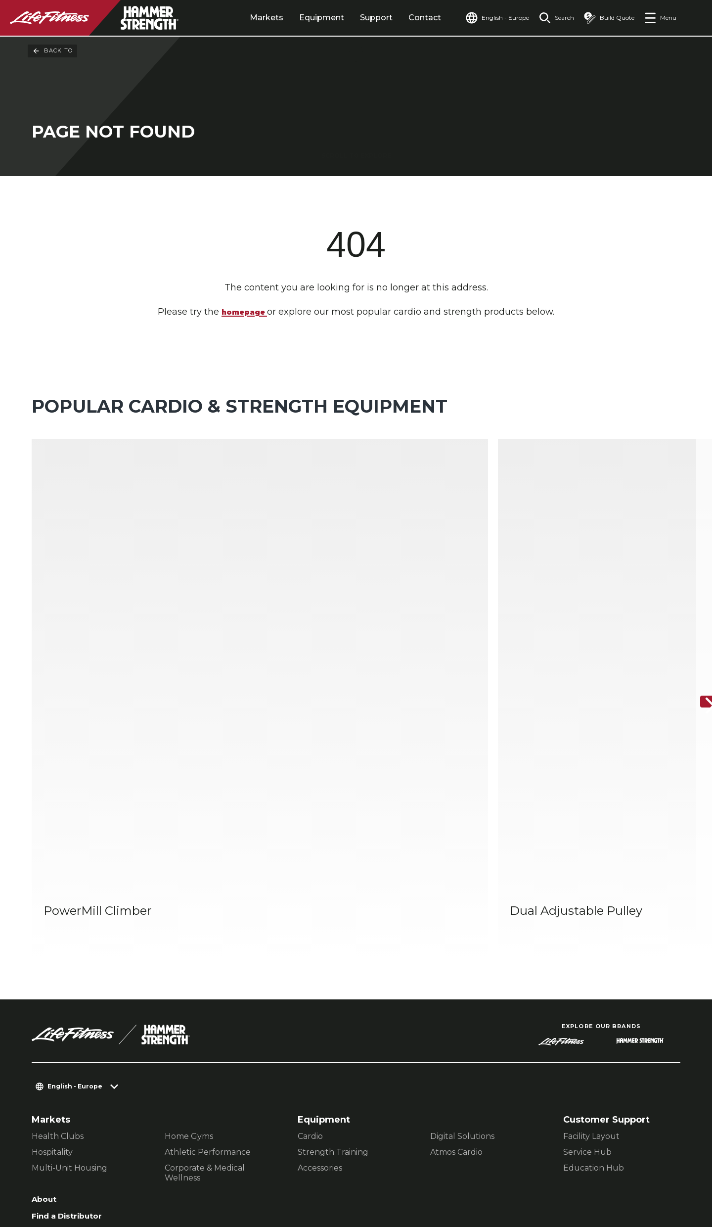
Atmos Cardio (456, 925)
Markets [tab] (244, 17)
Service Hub (587, 925)
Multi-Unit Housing (69, 940)
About (46, 973)
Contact (402, 17)
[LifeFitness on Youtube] (656, 1173)
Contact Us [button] (55, 1163)
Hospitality (52, 925)
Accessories (320, 940)
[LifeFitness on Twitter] (621, 1173)
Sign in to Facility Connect (72, 1093)
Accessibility (62, 1049)
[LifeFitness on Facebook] (550, 1173)
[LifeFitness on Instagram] (585, 1173)
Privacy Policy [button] (201, 1163)
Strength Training (333, 925)
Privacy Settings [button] (125, 1163)
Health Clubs (58, 909)
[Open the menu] (660, 18)
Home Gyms (189, 909)
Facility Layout (591, 909)
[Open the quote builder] (605, 18)
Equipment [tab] (298, 17)
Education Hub (593, 940)
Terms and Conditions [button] (79, 1179)
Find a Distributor (73, 992)
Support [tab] (353, 17)
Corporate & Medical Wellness (205, 945)
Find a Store (60, 1011)
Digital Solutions (462, 909)
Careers (50, 1068)
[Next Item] (696, 588)
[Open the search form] (548, 18)
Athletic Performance (208, 925)
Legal (44, 1030)
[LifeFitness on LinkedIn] (514, 1173)
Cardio (310, 909)
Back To (52, 51)
